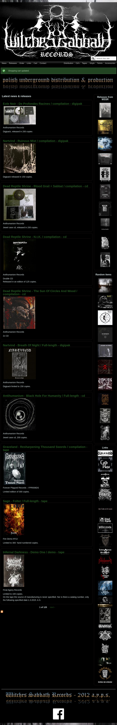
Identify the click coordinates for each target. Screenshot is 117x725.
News (4, 63)
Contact (43, 63)
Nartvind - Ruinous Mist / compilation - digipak (35, 141)
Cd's (78, 63)
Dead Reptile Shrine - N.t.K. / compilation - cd (35, 236)
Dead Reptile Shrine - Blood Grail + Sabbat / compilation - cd (45, 186)
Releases (13, 63)
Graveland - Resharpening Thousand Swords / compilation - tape (45, 448)
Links (29, 63)
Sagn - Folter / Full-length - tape (25, 501)
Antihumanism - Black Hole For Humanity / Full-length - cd (44, 395)
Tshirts (100, 63)
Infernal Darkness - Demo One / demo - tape (33, 552)
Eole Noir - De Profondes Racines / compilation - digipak (42, 103)
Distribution (68, 63)
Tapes (84, 63)
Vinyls (92, 63)
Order (21, 63)
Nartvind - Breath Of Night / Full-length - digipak (36, 345)
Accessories (110, 63)
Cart (35, 63)
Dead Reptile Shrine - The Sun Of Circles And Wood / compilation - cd (40, 292)
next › (52, 607)
